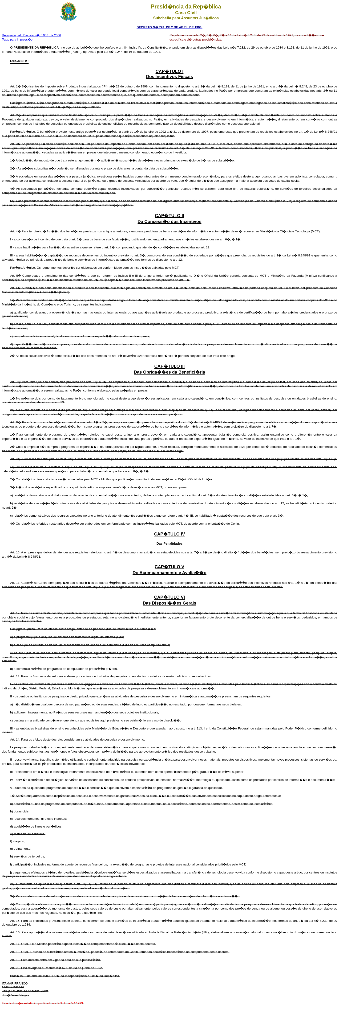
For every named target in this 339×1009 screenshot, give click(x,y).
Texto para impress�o (17, 39)
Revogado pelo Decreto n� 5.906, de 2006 (31, 35)
